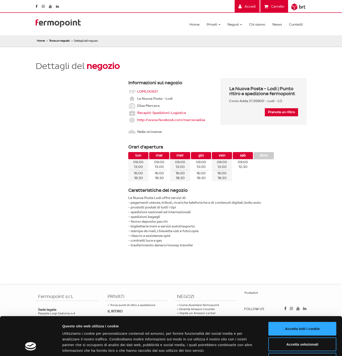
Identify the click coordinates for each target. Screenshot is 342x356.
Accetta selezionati (302, 309)
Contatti (296, 25)
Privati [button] (213, 25)
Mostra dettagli (250, 347)
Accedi (247, 7)
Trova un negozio (59, 40)
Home (195, 25)
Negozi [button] (235, 25)
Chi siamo (257, 25)
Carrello (274, 7)
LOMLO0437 (147, 91)
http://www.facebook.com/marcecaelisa (171, 120)
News (277, 25)
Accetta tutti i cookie (302, 294)
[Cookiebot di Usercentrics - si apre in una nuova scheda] (31, 346)
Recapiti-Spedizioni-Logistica (161, 113)
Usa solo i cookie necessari (302, 325)
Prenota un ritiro (281, 112)
